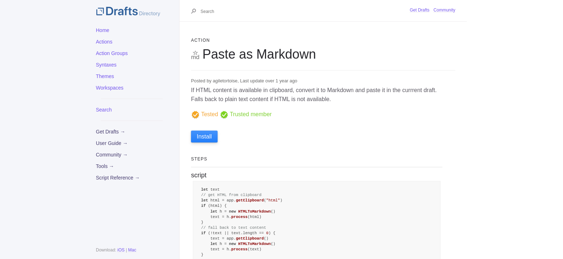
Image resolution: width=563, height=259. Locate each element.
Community (444, 10)
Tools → (105, 166)
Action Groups (112, 53)
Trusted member (246, 114)
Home (102, 30)
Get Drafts (419, 10)
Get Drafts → (110, 132)
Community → (112, 155)
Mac (132, 250)
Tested (204, 114)
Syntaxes (106, 65)
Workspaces (110, 88)
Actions (104, 42)
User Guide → (112, 143)
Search (104, 110)
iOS (121, 250)
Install (204, 136)
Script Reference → (118, 178)
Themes (105, 76)
